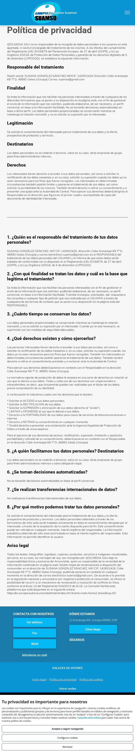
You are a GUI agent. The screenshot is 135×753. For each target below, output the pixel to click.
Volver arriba (67, 688)
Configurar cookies (67, 737)
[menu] (127, 12)
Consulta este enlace (89, 717)
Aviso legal (39, 679)
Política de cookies (91, 679)
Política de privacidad (62, 679)
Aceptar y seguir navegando (67, 728)
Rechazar (67, 746)
